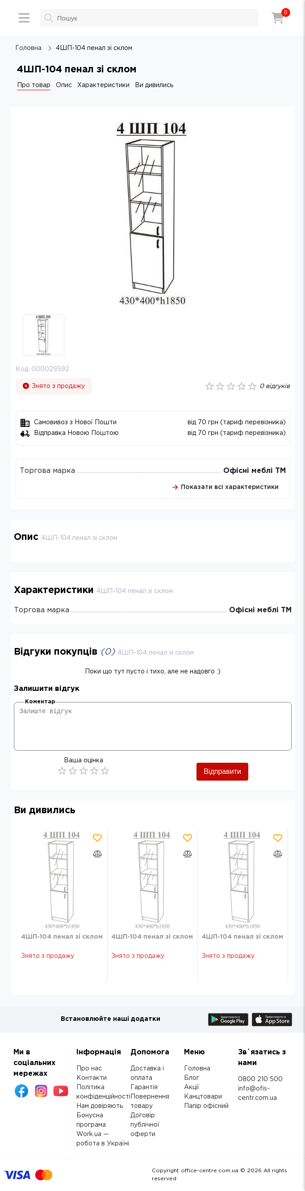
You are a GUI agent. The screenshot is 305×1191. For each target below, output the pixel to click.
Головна (197, 1068)
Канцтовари (203, 1096)
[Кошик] (277, 18)
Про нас (89, 1068)
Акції (191, 1087)
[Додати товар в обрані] (97, 838)
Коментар (40, 701)
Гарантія (144, 1087)
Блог (191, 1078)
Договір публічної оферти (144, 1125)
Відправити (222, 771)
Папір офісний (206, 1106)
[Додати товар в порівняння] (97, 854)
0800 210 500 (260, 1079)
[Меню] (24, 18)
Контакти (91, 1078)
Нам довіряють (99, 1106)
